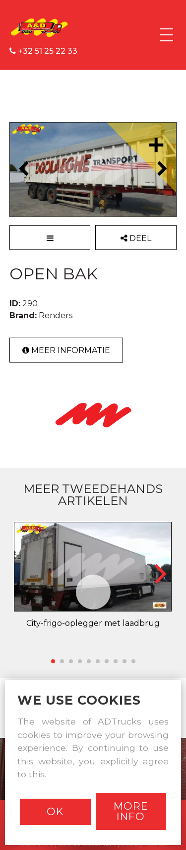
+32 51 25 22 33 (43, 51)
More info (131, 811)
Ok (55, 811)
